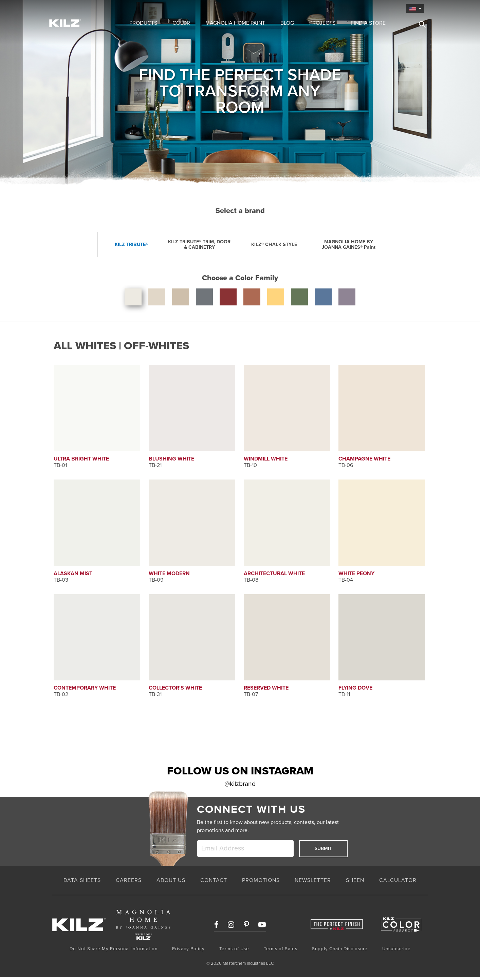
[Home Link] (79, 23)
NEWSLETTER (313, 880)
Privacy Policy (188, 949)
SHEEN (355, 880)
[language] (415, 8)
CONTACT (213, 880)
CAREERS (129, 880)
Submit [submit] (323, 848)
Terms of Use (234, 949)
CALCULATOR (398, 880)
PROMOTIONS (261, 880)
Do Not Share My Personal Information (114, 949)
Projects (322, 23)
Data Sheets (82, 880)
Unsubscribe (396, 949)
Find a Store (368, 23)
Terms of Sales (280, 949)
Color (181, 23)
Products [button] (143, 23)
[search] (419, 25)
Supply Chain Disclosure (340, 949)
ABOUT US (170, 880)
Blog (287, 23)
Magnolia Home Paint (235, 23)
